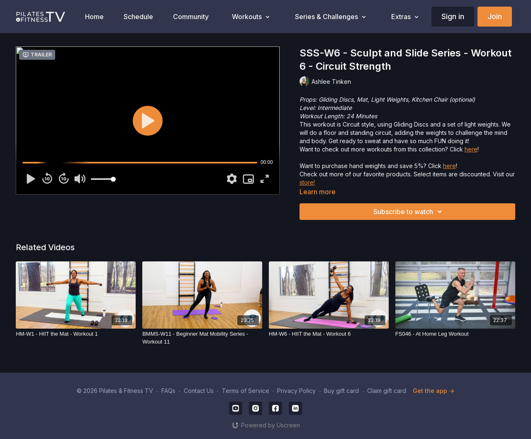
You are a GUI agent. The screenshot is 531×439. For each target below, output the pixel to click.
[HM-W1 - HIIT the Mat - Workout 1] (76, 334)
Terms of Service (245, 390)
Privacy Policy (296, 390)
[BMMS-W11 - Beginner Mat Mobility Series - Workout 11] (202, 338)
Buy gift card (341, 390)
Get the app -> (433, 390)
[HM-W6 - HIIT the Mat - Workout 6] (329, 334)
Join (494, 16)
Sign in (452, 16)
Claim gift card (386, 390)
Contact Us (199, 390)
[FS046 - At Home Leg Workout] (455, 334)
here (471, 149)
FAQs (168, 390)
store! (307, 182)
